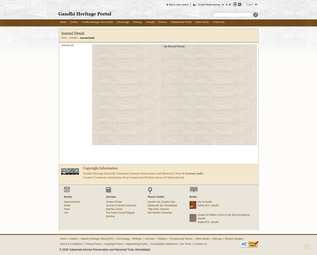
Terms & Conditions (71, 243)
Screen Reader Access (209, 4)
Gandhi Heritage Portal (97, 173)
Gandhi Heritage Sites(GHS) (97, 238)
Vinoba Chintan (114, 201)
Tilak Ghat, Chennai (158, 209)
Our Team (185, 243)
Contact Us (200, 243)
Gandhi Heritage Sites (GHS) (97, 21)
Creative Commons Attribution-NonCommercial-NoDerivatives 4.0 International (133, 177)
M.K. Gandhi (212, 205)
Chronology (123, 21)
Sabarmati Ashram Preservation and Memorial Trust (149, 173)
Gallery (74, 21)
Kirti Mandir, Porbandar (160, 212)
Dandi (67, 205)
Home (63, 21)
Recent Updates (234, 238)
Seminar (110, 216)
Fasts (67, 209)
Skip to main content (179, 4)
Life (66, 212)
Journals (150, 21)
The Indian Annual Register (120, 212)
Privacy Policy (93, 243)
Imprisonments (72, 201)
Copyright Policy (113, 243)
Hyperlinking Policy (137, 243)
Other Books (202, 21)
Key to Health (205, 201)
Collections (219, 21)
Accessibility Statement (163, 243)
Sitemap (217, 238)
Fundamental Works (181, 21)
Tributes (162, 21)
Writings (137, 21)
